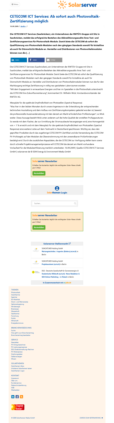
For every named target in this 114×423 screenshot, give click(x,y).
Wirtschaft (14, 321)
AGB (12, 388)
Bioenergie (15, 309)
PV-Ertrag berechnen (18, 345)
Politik (13, 318)
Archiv (23, 26)
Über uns (14, 381)
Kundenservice (16, 383)
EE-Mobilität (15, 299)
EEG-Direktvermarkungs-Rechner (22, 349)
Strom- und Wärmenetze (19, 302)
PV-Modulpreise (16, 352)
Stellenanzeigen (16, 357)
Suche (13, 330)
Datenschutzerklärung (18, 385)
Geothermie (15, 314)
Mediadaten (15, 390)
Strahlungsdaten (17, 354)
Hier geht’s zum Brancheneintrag (22, 333)
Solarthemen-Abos (17, 366)
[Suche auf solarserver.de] (75, 203)
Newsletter (15, 342)
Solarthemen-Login (17, 371)
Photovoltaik (15, 292)
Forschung (15, 316)
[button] (19, 60)
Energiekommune (17, 323)
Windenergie (15, 307)
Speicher (14, 297)
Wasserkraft (15, 311)
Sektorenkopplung (17, 304)
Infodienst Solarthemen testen (21, 368)
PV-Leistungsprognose (19, 347)
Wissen (13, 359)
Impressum (15, 378)
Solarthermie (15, 295)
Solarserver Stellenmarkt (57, 243)
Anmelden (39, 173)
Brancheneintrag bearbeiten (20, 335)
